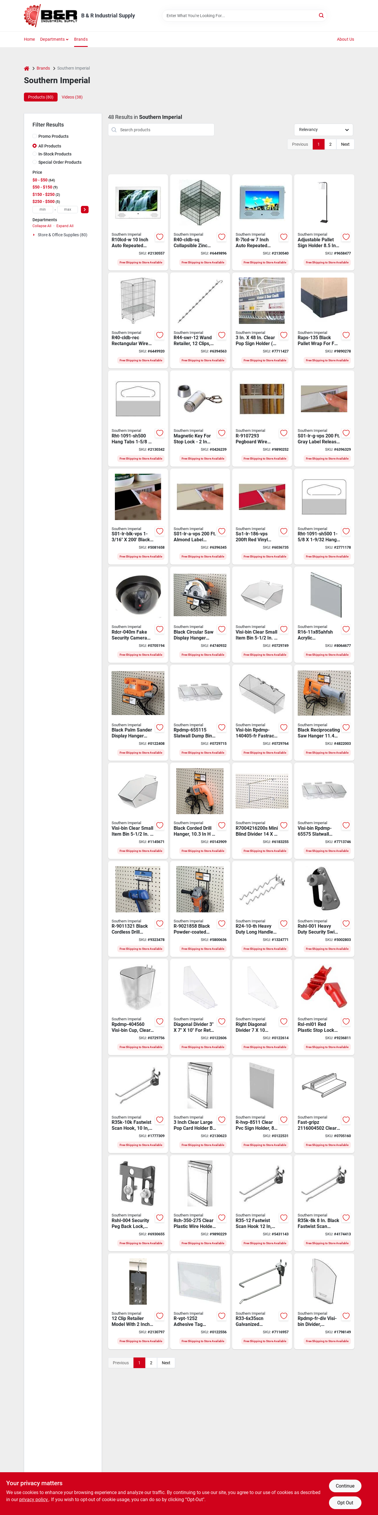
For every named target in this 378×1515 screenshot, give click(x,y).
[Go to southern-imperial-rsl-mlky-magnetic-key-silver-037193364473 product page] (200, 418)
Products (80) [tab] (40, 97)
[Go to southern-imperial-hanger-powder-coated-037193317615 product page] (324, 713)
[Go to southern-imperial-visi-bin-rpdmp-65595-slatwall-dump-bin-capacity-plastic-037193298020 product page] (138, 811)
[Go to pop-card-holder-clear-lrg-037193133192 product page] (200, 1105)
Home (29, 39)
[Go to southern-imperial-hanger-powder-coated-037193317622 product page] (200, 909)
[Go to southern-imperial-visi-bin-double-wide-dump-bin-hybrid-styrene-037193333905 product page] (262, 615)
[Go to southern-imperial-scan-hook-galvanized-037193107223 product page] (262, 1203)
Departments (52, 39)
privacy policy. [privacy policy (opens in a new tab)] (34, 1499)
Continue (345, 1486)
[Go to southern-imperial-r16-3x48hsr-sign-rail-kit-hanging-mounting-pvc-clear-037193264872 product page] (262, 321)
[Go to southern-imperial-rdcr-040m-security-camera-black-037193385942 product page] (138, 615)
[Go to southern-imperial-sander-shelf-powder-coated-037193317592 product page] (138, 713)
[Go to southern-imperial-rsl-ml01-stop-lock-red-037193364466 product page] (324, 1007)
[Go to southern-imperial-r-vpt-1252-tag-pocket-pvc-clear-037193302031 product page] (200, 1301)
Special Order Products (60, 162)
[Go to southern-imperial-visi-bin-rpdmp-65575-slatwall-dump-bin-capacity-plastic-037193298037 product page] (324, 811)
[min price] (42, 209)
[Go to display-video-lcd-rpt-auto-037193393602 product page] (262, 222)
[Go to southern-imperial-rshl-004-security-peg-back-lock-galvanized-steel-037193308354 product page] (138, 1203)
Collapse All (41, 226)
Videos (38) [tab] (72, 97)
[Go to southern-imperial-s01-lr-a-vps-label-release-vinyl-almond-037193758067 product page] (200, 517)
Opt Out (345, 1503)
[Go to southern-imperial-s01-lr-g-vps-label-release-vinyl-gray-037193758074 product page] (324, 418)
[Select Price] (85, 209)
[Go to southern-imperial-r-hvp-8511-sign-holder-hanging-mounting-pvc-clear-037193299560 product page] (262, 1105)
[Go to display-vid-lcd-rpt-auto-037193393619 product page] (138, 222)
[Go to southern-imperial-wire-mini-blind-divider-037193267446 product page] (262, 811)
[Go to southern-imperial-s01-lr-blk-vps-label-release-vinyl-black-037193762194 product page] (138, 517)
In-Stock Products (54, 154)
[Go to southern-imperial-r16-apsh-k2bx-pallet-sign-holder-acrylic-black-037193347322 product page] (324, 222)
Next (345, 144)
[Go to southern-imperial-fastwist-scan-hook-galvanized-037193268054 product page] (138, 1105)
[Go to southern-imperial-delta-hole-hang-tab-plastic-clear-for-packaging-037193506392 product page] (324, 517)
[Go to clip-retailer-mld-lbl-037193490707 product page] (138, 1301)
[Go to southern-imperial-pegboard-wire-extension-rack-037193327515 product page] (262, 418)
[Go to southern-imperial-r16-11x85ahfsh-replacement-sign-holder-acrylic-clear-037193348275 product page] (324, 615)
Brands (81, 39)
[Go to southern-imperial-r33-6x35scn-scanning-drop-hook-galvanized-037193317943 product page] (262, 1301)
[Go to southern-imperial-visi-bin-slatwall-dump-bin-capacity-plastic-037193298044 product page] (200, 713)
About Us (345, 39)
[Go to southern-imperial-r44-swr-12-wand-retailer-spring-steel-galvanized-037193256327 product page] (200, 321)
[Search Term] (244, 16)
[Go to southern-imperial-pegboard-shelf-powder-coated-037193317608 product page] (200, 615)
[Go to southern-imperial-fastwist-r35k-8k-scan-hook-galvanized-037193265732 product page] (324, 1203)
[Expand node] (34, 235)
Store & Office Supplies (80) (62, 234)
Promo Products (53, 136)
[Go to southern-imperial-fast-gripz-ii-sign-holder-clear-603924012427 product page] (324, 1105)
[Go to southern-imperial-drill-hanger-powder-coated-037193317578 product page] (200, 811)
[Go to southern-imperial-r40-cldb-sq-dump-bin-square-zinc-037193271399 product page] (200, 222)
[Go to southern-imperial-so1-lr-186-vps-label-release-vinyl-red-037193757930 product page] (262, 517)
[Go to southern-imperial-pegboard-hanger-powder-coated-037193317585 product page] (138, 909)
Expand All (65, 226)
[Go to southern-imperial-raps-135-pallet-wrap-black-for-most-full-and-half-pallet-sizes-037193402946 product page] (324, 321)
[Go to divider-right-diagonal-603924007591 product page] (262, 1007)
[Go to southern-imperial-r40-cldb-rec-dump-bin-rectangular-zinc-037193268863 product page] (138, 321)
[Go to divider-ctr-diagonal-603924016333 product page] (200, 1007)
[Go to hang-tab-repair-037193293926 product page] (138, 418)
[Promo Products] (34, 136)
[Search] (321, 15)
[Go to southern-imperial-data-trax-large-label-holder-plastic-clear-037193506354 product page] (200, 1203)
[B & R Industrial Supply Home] (50, 15)
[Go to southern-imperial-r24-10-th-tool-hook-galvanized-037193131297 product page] (262, 909)
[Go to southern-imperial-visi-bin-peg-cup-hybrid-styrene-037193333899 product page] (138, 1007)
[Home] (26, 68)
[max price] (67, 209)
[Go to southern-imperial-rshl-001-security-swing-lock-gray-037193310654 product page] (324, 909)
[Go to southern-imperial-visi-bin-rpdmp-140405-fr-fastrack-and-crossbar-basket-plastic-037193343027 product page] (262, 713)
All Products (49, 146)
